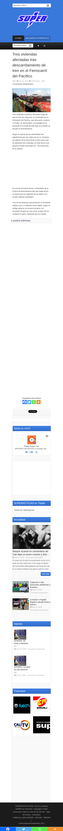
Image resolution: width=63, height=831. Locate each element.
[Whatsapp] (34, 402)
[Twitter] (29, 402)
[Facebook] (25, 402)
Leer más (45, 574)
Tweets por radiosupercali (24, 510)
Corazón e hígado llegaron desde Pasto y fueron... (40, 602)
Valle (43, 81)
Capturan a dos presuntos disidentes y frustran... (40, 584)
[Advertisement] (32, 170)
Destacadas (35, 81)
